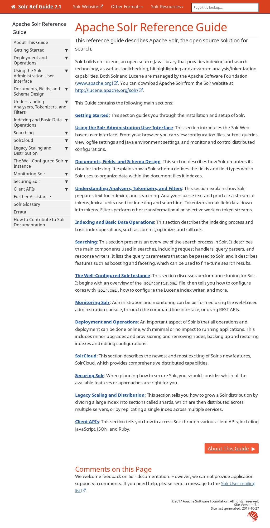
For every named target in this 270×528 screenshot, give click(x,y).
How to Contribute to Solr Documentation (39, 222)
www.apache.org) (94, 83)
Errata (20, 212)
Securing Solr (41, 181)
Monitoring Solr (41, 174)
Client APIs (41, 189)
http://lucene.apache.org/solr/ (106, 90)
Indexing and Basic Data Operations (41, 122)
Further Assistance (32, 197)
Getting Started (41, 50)
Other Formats (127, 6)
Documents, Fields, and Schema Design (41, 91)
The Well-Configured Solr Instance (41, 163)
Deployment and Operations (41, 60)
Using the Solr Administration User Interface (41, 76)
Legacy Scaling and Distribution (41, 150)
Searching (41, 133)
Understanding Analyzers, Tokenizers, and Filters (41, 107)
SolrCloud (41, 140)
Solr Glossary (27, 204)
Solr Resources (167, 6)
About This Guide (31, 42)
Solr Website (85, 6)
